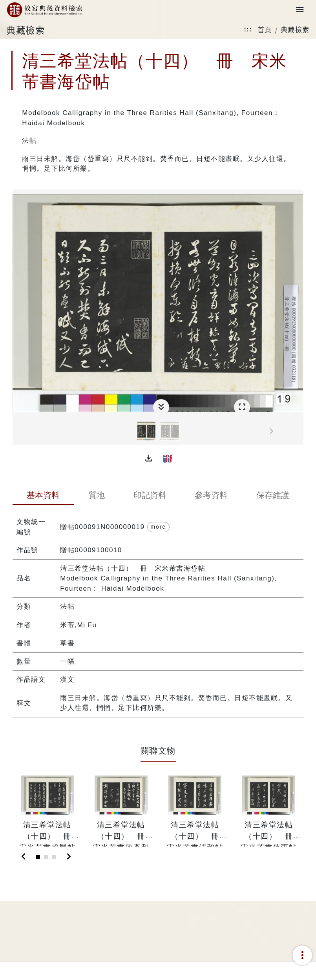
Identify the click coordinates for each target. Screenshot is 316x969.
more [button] (158, 527)
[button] (148, 458)
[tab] (43, 496)
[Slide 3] (54, 857)
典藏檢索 (295, 29)
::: (248, 29)
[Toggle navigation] (300, 10)
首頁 (265, 29)
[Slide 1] (38, 857)
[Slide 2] (46, 857)
